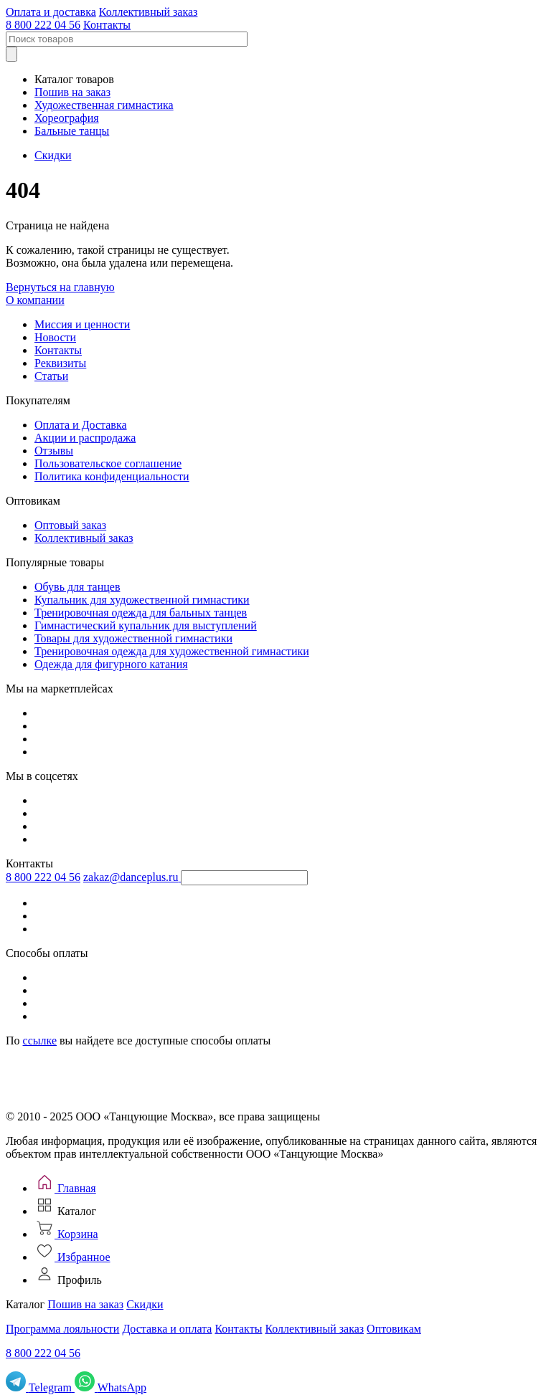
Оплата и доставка (51, 12)
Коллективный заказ (148, 12)
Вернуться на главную (60, 287)
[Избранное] (72, 1257)
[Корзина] (66, 1234)
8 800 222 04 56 (43, 25)
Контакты (107, 25)
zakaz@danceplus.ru (130, 877)
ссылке (40, 1040)
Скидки (52, 155)
